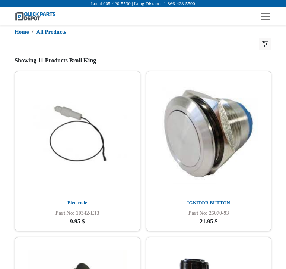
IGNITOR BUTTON (208, 202)
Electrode (77, 202)
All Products (51, 32)
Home (22, 32)
